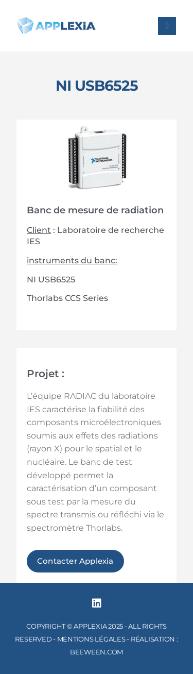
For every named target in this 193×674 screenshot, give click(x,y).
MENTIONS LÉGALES (91, 639)
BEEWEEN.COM (96, 652)
